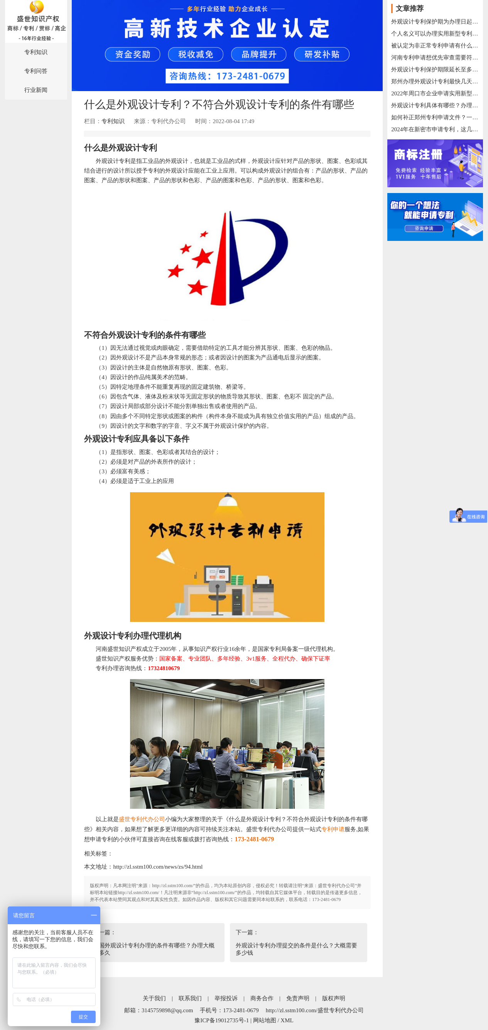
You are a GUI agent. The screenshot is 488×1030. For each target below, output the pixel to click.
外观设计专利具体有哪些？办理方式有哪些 (435, 105)
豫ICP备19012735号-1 (221, 1020)
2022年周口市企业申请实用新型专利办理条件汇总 (435, 93)
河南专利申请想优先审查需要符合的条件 (435, 57)
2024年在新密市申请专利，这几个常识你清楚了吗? (435, 129)
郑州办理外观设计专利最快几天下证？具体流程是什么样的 (435, 81)
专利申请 (332, 829)
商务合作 (262, 998)
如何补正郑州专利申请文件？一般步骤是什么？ (435, 117)
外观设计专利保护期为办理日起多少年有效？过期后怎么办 (435, 22)
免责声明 (297, 998)
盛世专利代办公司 (142, 819)
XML (286, 1020)
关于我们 (154, 998)
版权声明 (333, 998)
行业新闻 (35, 90)
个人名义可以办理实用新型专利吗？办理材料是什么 (435, 33)
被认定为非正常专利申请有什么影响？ (435, 45)
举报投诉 (226, 998)
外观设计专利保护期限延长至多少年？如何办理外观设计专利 (435, 69)
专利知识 (35, 52)
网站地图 (264, 1020)
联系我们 (190, 998)
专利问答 (35, 71)
